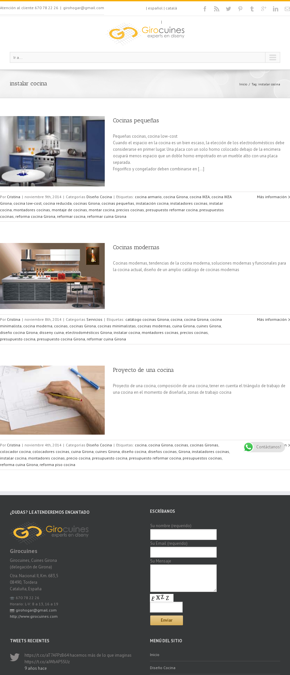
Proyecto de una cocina (143, 369)
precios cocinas (130, 209)
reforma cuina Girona (19, 464)
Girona (184, 451)
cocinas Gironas (204, 444)
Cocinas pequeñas (136, 120)
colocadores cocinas (50, 451)
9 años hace (36, 668)
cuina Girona (183, 325)
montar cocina (102, 209)
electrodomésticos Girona (88, 332)
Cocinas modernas (136, 247)
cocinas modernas (154, 325)
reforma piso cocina (57, 464)
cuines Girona (208, 325)
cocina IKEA (200, 196)
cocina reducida (57, 203)
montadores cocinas (31, 209)
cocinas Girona (86, 203)
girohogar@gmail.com (83, 7)
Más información (272, 196)
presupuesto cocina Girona (61, 339)
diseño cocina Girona (19, 332)
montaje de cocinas (69, 209)
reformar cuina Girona (106, 216)
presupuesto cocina (17, 339)
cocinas (61, 325)
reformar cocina (71, 216)
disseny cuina (51, 332)
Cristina (13, 196)
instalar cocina (127, 332)
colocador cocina (15, 451)
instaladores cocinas (189, 203)
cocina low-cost (27, 203)
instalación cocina (152, 203)
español (155, 8)
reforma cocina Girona (35, 216)
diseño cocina (133, 451)
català (171, 8)
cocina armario (148, 196)
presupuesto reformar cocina (172, 209)
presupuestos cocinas (202, 458)
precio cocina (78, 458)
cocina (176, 319)
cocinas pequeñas (117, 203)
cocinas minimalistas (117, 325)
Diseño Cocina (99, 196)
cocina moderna (37, 325)
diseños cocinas (162, 451)
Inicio (243, 84)
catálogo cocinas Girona (147, 319)
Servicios (94, 319)
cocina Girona (175, 196)
